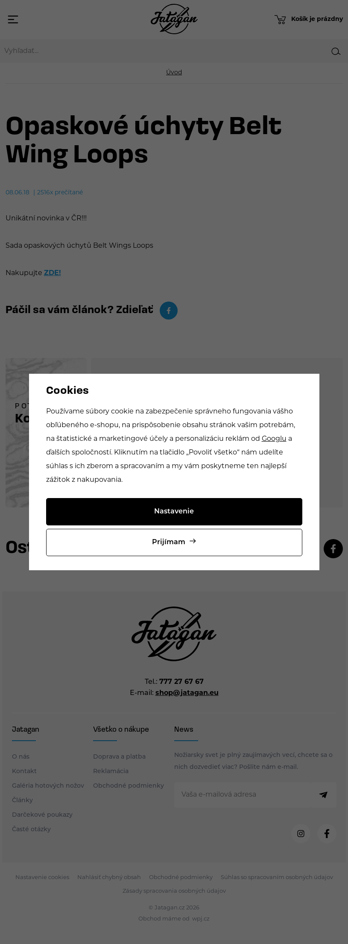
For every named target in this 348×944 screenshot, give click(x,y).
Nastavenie (174, 511)
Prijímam (168, 542)
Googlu (274, 439)
